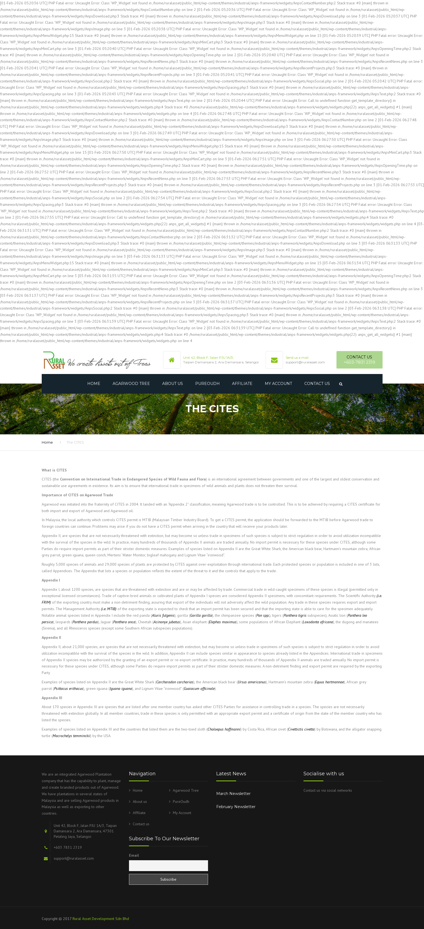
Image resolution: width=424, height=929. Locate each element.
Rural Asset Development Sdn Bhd (101, 918)
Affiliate (242, 383)
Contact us (317, 383)
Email (134, 855)
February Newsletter (235, 806)
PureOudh (207, 383)
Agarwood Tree (131, 383)
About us (172, 383)
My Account (278, 383)
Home (93, 383)
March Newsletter (233, 793)
